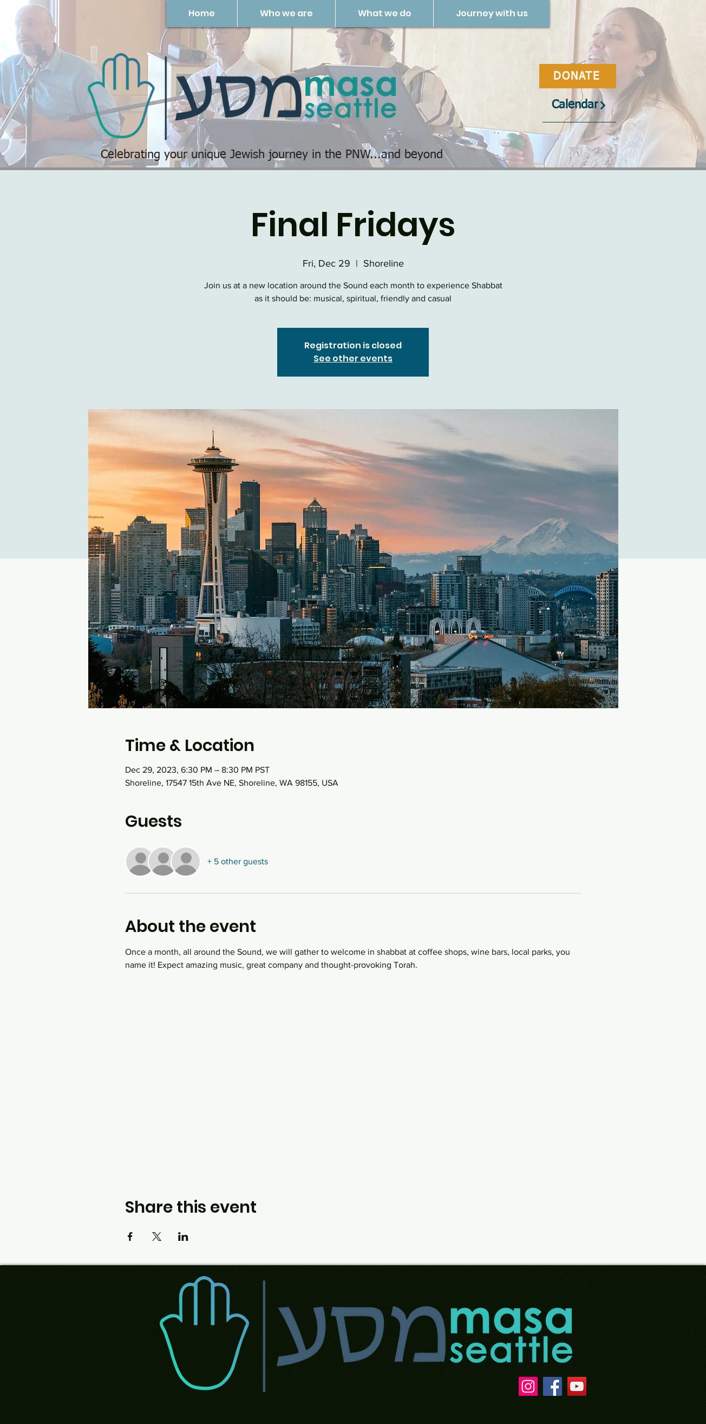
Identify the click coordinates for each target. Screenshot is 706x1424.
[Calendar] (579, 105)
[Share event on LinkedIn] (183, 1236)
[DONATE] (577, 76)
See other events (353, 358)
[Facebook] (552, 1386)
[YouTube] (576, 1386)
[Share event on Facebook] (130, 1236)
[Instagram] (528, 1386)
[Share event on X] (157, 1236)
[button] (286, 13)
